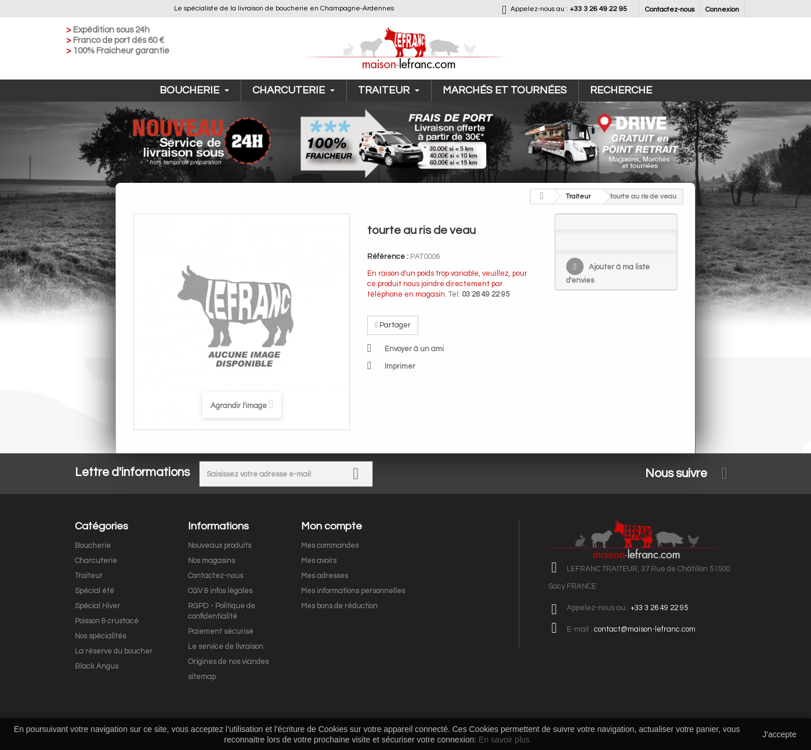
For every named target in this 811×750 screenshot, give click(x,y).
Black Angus (96, 666)
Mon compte (331, 526)
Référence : (387, 257)
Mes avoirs (318, 561)
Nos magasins (211, 561)
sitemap (202, 677)
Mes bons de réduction (339, 606)
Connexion (722, 9)
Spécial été (94, 591)
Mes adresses (324, 576)
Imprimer (400, 366)
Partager (393, 325)
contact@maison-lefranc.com (645, 629)
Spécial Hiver (97, 606)
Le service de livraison (225, 647)
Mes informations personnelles (353, 591)
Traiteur (388, 90)
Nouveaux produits (219, 546)
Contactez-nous (669, 9)
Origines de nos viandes (228, 662)
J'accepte (779, 734)
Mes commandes (330, 546)
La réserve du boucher (114, 651)
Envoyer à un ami (414, 349)
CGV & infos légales (220, 591)
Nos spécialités (100, 636)
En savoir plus (504, 739)
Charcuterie (293, 90)
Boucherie (194, 90)
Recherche (621, 90)
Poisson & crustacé (107, 621)
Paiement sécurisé (221, 632)
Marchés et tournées (505, 90)
